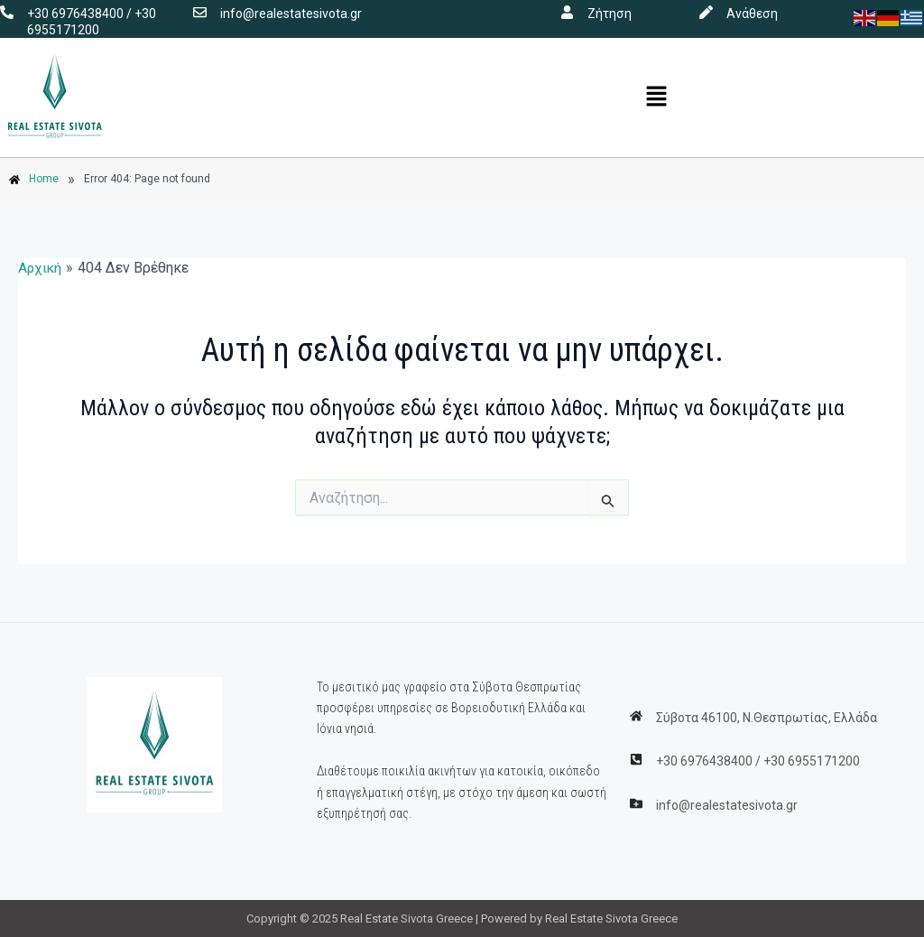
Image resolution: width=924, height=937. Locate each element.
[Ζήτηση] (567, 12)
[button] (657, 97)
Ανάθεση (752, 13)
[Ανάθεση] (706, 12)
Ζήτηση (609, 13)
